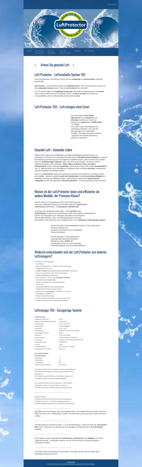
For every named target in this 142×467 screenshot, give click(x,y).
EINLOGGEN (111, 4)
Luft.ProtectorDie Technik (39, 52)
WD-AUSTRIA (89, 51)
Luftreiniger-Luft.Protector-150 (46, 454)
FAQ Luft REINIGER (52, 52)
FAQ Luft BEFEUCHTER (65, 52)
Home (29, 51)
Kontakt (78, 51)
